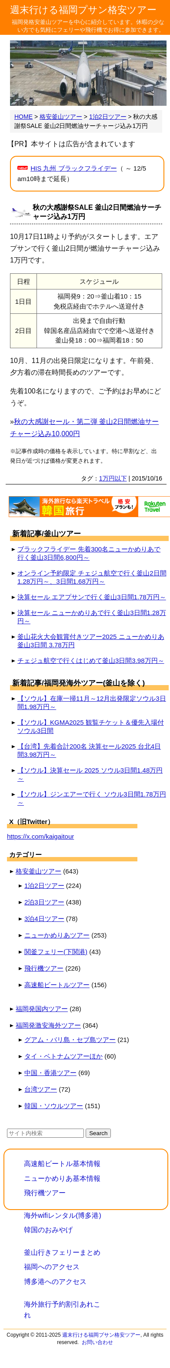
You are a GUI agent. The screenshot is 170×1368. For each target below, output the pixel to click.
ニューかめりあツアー (57, 935)
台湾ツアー (40, 1089)
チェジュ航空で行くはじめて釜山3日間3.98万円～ (90, 660)
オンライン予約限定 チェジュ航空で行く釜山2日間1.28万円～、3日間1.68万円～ (92, 577)
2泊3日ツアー (44, 902)
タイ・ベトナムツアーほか (63, 1056)
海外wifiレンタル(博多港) (62, 1215)
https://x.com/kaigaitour (40, 836)
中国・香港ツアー (50, 1072)
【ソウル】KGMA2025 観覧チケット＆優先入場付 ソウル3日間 (90, 726)
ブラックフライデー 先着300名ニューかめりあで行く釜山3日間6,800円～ (88, 553)
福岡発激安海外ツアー (48, 1025)
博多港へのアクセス (55, 1281)
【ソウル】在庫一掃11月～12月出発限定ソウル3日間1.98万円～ (91, 702)
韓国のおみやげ (48, 1230)
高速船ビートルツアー (57, 984)
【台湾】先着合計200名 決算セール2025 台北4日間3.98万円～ (89, 750)
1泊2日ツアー (44, 885)
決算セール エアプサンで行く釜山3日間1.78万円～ (91, 597)
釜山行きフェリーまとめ (62, 1252)
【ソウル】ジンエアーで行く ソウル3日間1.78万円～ (91, 798)
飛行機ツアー (43, 968)
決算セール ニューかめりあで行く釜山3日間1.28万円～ (91, 617)
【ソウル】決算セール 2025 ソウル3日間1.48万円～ (90, 774)
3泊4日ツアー (44, 918)
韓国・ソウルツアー (53, 1105)
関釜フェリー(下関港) (55, 951)
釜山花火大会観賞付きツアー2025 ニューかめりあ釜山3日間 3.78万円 (90, 641)
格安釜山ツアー (38, 871)
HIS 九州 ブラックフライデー (73, 168)
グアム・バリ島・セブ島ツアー (70, 1039)
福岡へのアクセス (52, 1267)
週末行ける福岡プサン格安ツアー (83, 9)
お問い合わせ (97, 1342)
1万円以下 (113, 478)
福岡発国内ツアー (42, 1008)
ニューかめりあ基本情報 (62, 1178)
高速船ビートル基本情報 (62, 1163)
